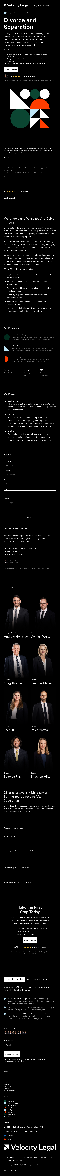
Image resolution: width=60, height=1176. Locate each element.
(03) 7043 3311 (43, 6)
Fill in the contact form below (20, 404)
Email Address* (8, 1040)
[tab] (14, 979)
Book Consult (9, 198)
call (37, 404)
